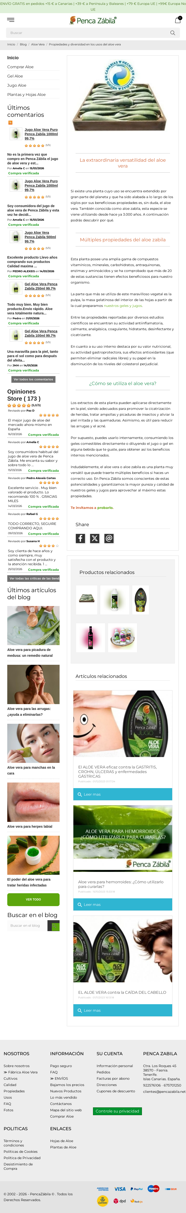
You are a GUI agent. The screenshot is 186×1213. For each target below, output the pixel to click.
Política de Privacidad (22, 1158)
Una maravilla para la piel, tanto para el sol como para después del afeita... (32, 356)
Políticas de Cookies (21, 1151)
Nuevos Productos (65, 1091)
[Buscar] (93, 33)
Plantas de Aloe (63, 1147)
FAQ (7, 1104)
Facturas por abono (113, 1078)
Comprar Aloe (20, 67)
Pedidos (103, 1072)
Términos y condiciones (14, 1143)
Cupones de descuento (116, 1091)
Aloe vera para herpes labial (29, 826)
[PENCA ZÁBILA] (93, 20)
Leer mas (89, 795)
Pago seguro (61, 1066)
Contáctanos (61, 1104)
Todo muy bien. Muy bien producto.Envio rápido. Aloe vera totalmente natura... (30, 309)
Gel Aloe (15, 76)
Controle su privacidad (117, 1111)
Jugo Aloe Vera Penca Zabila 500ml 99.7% (40, 237)
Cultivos (10, 1078)
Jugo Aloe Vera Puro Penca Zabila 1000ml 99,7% (41, 134)
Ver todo (33, 899)
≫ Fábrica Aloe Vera (21, 1072)
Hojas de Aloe (61, 1141)
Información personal (115, 1066)
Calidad (10, 1085)
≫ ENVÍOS (59, 1078)
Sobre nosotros (17, 1066)
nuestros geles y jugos (123, 305)
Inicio (13, 57)
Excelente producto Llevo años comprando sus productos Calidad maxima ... (32, 261)
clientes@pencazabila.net (164, 1091)
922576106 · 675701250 (162, 1085)
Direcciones (107, 1085)
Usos (8, 1097)
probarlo (105, 507)
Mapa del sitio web (66, 1110)
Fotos (8, 1110)
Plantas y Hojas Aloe (26, 94)
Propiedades (14, 1091)
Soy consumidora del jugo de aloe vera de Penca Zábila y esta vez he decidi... (33, 210)
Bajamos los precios (67, 1085)
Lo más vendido (63, 1097)
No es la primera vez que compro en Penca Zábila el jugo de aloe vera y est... (32, 158)
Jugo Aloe (16, 85)
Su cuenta (110, 1053)
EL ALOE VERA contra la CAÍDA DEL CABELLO (122, 992)
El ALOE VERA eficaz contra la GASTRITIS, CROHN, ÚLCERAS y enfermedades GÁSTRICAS (117, 772)
